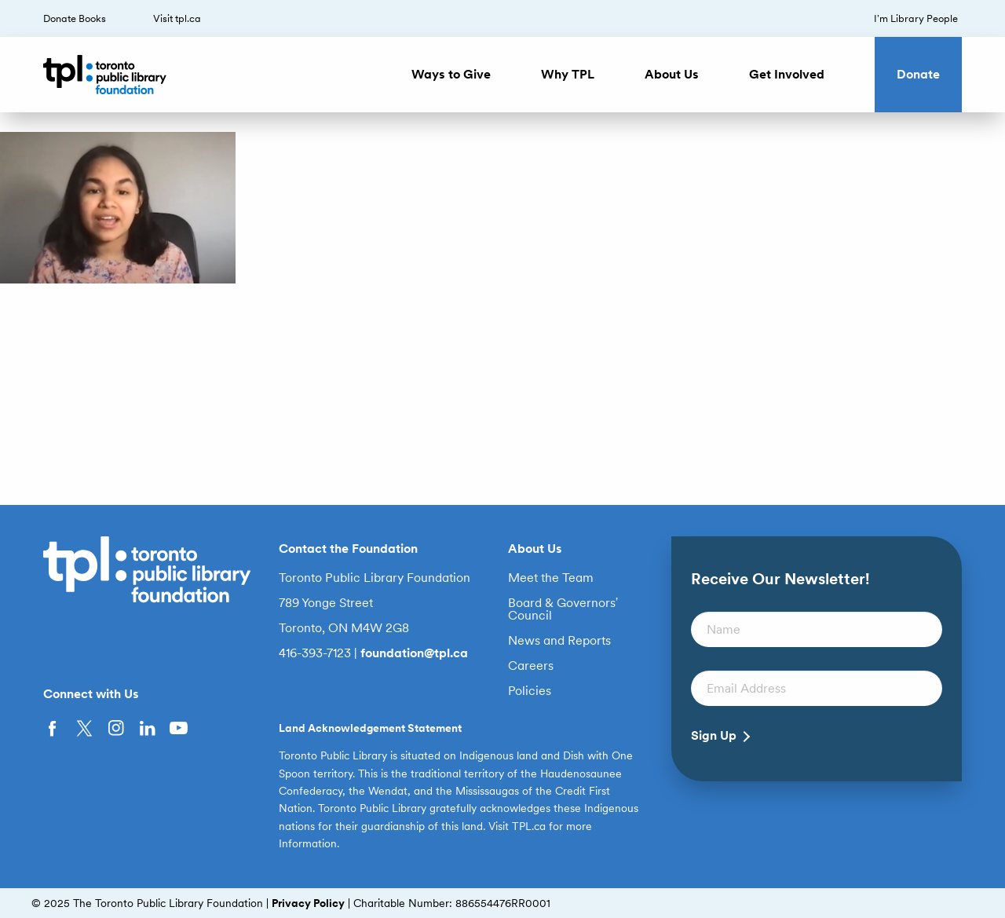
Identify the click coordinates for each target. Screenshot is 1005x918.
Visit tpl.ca (177, 18)
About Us (672, 74)
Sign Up (713, 736)
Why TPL (567, 74)
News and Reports (559, 641)
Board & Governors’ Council (563, 609)
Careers (531, 666)
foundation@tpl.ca (414, 653)
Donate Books (74, 18)
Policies (529, 691)
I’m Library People (916, 18)
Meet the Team (551, 578)
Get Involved (786, 74)
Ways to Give (451, 74)
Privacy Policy (308, 903)
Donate (918, 74)
